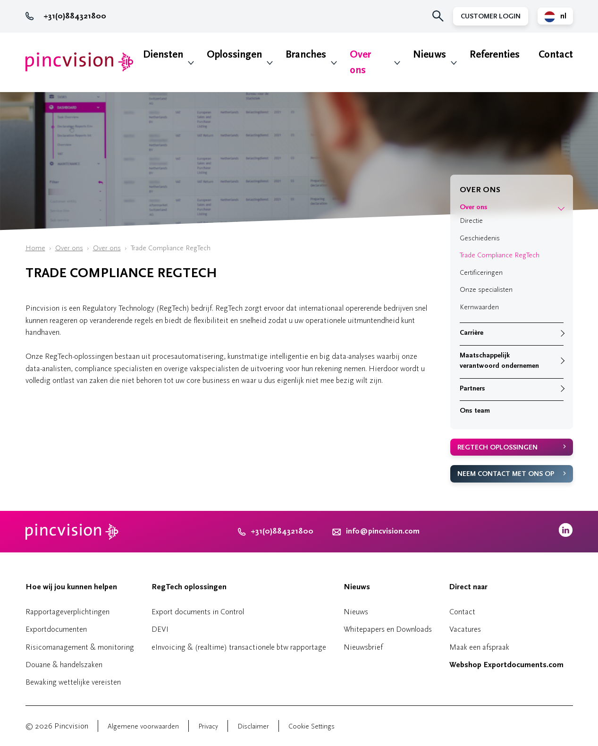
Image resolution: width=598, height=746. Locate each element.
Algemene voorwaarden (143, 726)
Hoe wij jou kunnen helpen (71, 587)
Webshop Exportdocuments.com (506, 665)
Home (35, 248)
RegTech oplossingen (497, 447)
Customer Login (491, 16)
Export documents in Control (198, 611)
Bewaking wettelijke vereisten (73, 682)
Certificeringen (481, 273)
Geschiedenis (480, 238)
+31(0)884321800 (65, 16)
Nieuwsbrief (363, 647)
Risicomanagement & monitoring (79, 647)
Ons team (475, 411)
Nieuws (429, 54)
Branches (306, 54)
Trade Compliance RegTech (499, 255)
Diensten (163, 54)
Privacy (208, 726)
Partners (472, 388)
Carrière (471, 333)
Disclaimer (253, 726)
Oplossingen (234, 54)
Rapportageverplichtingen (67, 611)
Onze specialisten (486, 290)
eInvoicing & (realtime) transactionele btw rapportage (239, 647)
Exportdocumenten (56, 629)
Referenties (495, 54)
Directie (471, 221)
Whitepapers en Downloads (388, 629)
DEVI (160, 629)
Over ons (360, 62)
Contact (556, 54)
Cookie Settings (311, 726)
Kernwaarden (479, 307)
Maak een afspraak (479, 647)
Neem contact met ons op (505, 474)
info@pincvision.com (383, 531)
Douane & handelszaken (63, 664)
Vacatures (465, 629)
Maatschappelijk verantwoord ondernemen (499, 360)
